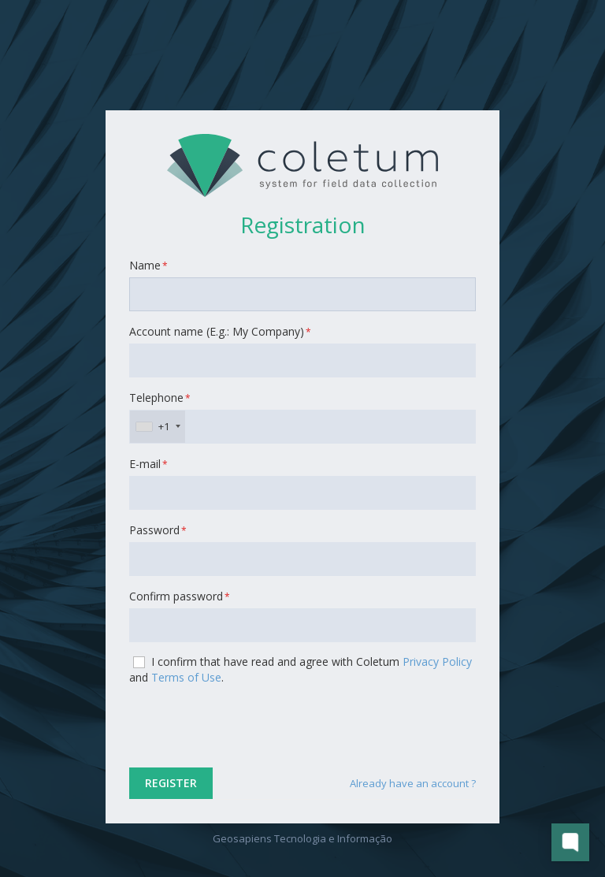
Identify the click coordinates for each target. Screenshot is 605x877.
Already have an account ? (413, 783)
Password (158, 529)
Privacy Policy (437, 661)
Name (148, 265)
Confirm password (179, 596)
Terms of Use (186, 677)
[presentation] (249, 728)
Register (171, 782)
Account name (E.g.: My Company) (220, 331)
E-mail (148, 463)
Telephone (160, 397)
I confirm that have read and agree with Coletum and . (300, 669)
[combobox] (157, 427)
